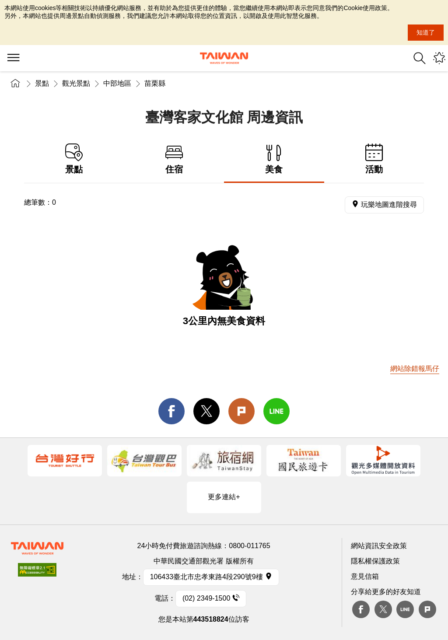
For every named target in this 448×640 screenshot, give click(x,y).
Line (405, 609)
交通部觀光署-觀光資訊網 (224, 58)
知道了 (425, 32)
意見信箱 (365, 576)
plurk (427, 609)
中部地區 (117, 83)
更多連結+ (224, 496)
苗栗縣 (154, 83)
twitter (206, 411)
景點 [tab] (74, 159)
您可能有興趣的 (439, 58)
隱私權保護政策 (375, 561)
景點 (42, 83)
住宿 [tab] (174, 159)
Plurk (241, 411)
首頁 (15, 83)
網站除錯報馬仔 (414, 368)
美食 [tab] (274, 159)
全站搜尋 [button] (419, 58)
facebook (171, 411)
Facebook (361, 609)
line (276, 411)
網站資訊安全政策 (379, 545)
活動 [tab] (374, 159)
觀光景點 (76, 83)
